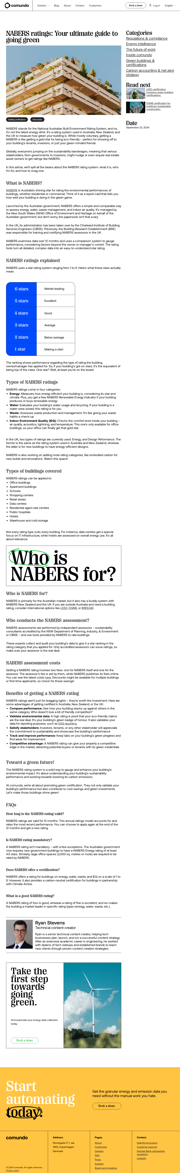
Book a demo (135, 5)
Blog (56, 5)
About (67, 5)
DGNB (73, 608)
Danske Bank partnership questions (151, 1152)
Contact (79, 5)
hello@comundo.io (147, 1142)
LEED (63, 608)
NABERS (11, 190)
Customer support (147, 1146)
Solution (99, 1163)
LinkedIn (141, 1158)
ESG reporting (67, 723)
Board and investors (106, 1167)
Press (98, 1159)
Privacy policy (12, 1170)
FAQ (97, 1155)
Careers (99, 1151)
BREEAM (87, 608)
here (48, 677)
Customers (95, 5)
